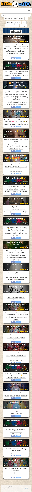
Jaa (13, 58)
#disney (18, 56)
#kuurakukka (10, 377)
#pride (20, 148)
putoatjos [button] (23, 26)
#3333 (8, 355)
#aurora (16, 259)
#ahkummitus (23, 146)
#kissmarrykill (12, 56)
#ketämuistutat (22, 104)
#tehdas (16, 144)
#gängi (7, 144)
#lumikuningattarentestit (12, 104)
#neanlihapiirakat (19, 166)
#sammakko (9, 146)
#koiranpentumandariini (16, 360)
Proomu (4, 488)
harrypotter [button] (10, 22)
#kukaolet (25, 75)
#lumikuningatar (23, 102)
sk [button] (26, 18)
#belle (14, 257)
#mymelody (9, 257)
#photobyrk (14, 212)
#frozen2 (12, 395)
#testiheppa (15, 297)
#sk (10, 169)
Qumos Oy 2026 (7, 487)
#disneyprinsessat (9, 472)
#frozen (7, 395)
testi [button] (15, 18)
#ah (11, 144)
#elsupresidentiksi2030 (16, 171)
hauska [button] (21, 18)
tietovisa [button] (17, 22)
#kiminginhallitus (14, 148)
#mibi (5, 56)
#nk (7, 169)
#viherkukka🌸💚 (12, 279)
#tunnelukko (22, 212)
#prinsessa (8, 102)
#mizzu (19, 453)
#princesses (20, 317)
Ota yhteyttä (5, 490)
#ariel (24, 257)
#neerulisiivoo (22, 144)
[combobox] (16, 15)
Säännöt (27, 488)
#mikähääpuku (23, 277)
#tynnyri (22, 191)
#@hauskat (25, 124)
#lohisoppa (23, 169)
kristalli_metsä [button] (10, 26)
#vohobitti (16, 319)
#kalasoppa (22, 189)
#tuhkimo (19, 257)
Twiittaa (17, 58)
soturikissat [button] (8, 18)
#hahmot (19, 124)
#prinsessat (25, 56)
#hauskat (19, 75)
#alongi (12, 166)
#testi (9, 297)
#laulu (25, 317)
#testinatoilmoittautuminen (11, 277)
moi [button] (17, 26)
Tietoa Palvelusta (25, 487)
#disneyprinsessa (21, 355)
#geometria (24, 233)
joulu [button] (24, 22)
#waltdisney (16, 340)
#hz (27, 212)
